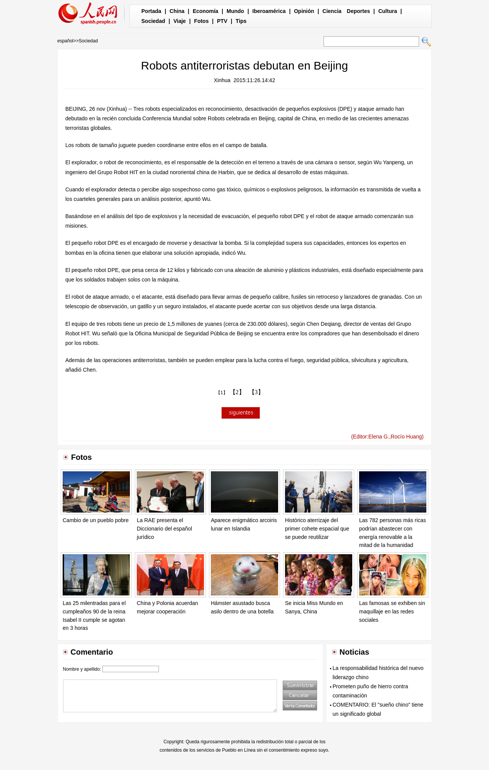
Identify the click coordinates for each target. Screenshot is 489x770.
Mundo (235, 11)
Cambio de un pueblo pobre (96, 520)
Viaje (179, 21)
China (177, 11)
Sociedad (153, 21)
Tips (241, 21)
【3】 (256, 392)
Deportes (358, 11)
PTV (222, 21)
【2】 (237, 392)
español (65, 41)
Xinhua (222, 80)
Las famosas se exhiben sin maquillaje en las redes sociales (392, 611)
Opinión (304, 11)
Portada (151, 11)
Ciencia (332, 11)
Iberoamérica (269, 11)
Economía (205, 11)
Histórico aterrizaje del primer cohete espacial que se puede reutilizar (317, 528)
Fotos (201, 21)
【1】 (222, 392)
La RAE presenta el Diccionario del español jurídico (164, 528)
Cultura (387, 11)
